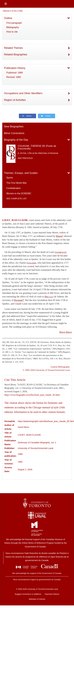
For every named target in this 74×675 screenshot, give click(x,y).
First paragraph (14, 23)
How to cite (12, 32)
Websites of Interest (37, 599)
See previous (25, 158)
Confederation (13, 188)
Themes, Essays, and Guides (21, 173)
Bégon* (59, 236)
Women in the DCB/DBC (18, 193)
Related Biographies (15, 54)
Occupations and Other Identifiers (23, 93)
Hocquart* (19, 300)
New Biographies (13, 126)
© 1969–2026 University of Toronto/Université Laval (46, 370)
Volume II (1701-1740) (13, 11)
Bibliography (12, 27)
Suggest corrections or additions (28, 594)
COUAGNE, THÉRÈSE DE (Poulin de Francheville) (37, 147)
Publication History (14, 68)
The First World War (16, 183)
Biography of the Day (16, 139)
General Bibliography (60, 367)
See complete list (16, 198)
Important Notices (52, 594)
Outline (8, 18)
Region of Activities (15, 100)
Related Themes (13, 47)
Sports (9, 177)
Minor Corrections (14, 133)
